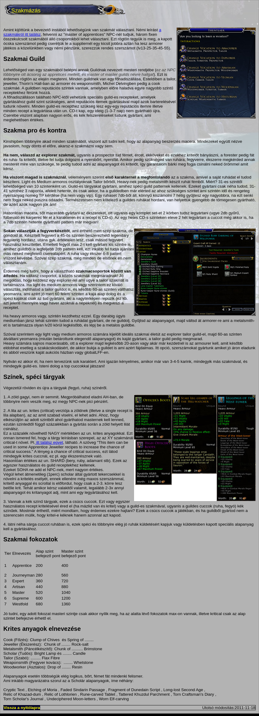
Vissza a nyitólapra (22, 707)
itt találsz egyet (49, 442)
